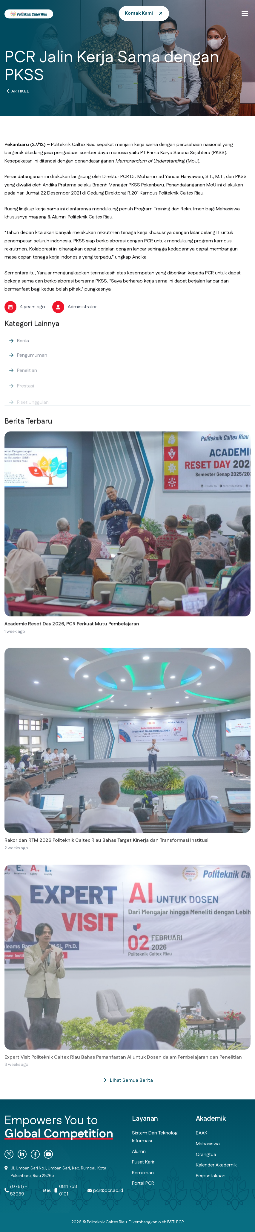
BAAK (201, 1133)
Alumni (139, 1151)
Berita (23, 350)
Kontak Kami (139, 13)
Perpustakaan (210, 1175)
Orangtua (206, 1154)
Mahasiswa (208, 1143)
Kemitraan (143, 1172)
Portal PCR (143, 1183)
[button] (245, 13)
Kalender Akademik (216, 1165)
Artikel (20, 92)
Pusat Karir (143, 1162)
